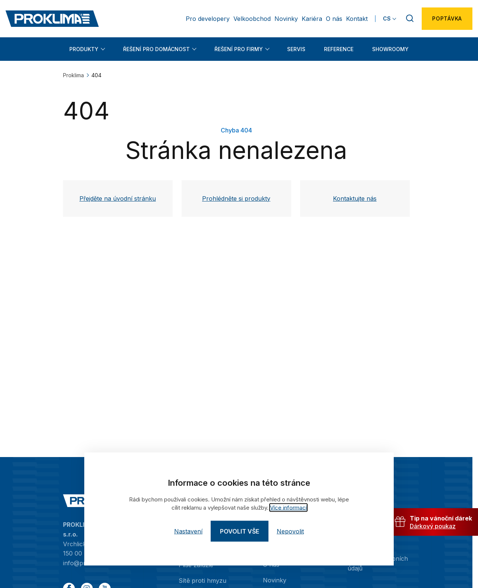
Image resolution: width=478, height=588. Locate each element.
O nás (334, 18)
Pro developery (208, 18)
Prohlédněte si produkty (236, 198)
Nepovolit (290, 531)
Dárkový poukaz (433, 526)
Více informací (288, 507)
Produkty (83, 49)
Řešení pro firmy (238, 49)
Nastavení (188, 531)
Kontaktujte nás (355, 198)
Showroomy (390, 49)
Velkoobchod (252, 18)
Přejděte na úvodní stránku (117, 198)
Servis (296, 49)
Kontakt (357, 18)
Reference (338, 49)
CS (387, 18)
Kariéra (312, 18)
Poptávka (447, 18)
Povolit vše (239, 531)
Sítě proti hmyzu (202, 580)
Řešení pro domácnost (156, 49)
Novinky (286, 18)
